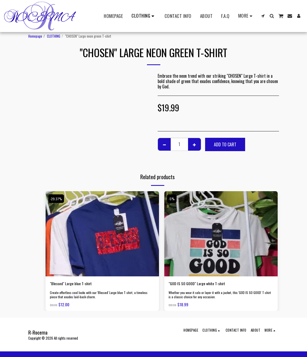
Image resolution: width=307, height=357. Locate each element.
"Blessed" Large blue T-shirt (73, 284)
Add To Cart (225, 144)
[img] (102, 233)
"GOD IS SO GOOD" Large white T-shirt (200, 284)
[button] (263, 16)
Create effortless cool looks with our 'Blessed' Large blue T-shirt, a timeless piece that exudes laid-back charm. (100, 295)
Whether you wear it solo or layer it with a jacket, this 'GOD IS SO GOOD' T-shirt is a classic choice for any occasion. (221, 295)
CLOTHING (53, 36)
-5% (172, 198)
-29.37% (56, 198)
